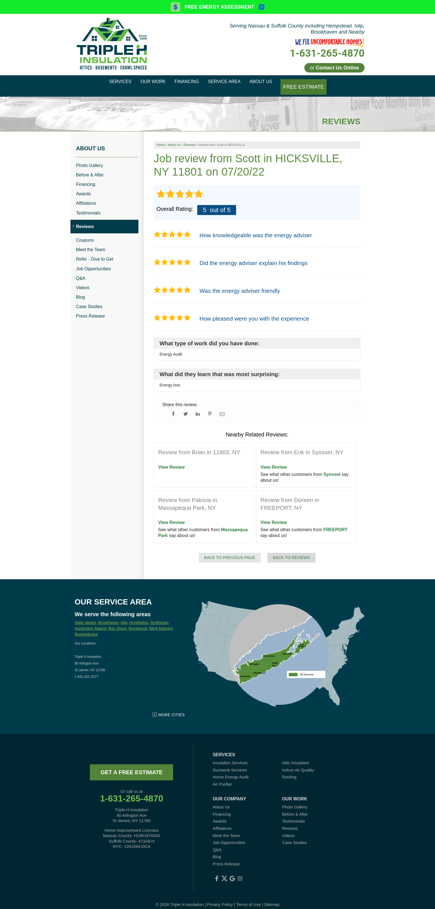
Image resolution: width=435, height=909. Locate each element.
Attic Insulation (295, 756)
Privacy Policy (220, 897)
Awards (83, 187)
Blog (80, 290)
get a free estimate (131, 766)
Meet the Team (90, 243)
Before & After (90, 168)
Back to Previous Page (229, 550)
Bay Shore (117, 621)
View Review (171, 460)
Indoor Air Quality (298, 763)
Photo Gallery (89, 158)
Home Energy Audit (231, 770)
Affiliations (86, 196)
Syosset (331, 467)
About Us (90, 141)
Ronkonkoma (86, 627)
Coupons (85, 233)
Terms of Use (248, 897)
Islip (124, 616)
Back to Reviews (291, 550)
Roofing (289, 770)
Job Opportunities (93, 261)
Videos (83, 281)
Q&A (80, 271)
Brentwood (137, 621)
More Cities (171, 708)
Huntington (138, 616)
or (334, 68)
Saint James (85, 616)
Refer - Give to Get (94, 252)
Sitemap (271, 897)
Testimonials (88, 206)
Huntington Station (91, 621)
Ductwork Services (230, 763)
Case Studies (89, 300)
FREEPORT (335, 523)
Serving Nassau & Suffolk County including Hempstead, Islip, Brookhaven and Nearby (297, 29)
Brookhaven (108, 616)
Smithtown (159, 616)
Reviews (85, 220)
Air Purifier (222, 777)
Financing (85, 177)
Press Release (90, 309)
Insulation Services (230, 756)
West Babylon (161, 621)
